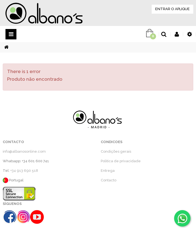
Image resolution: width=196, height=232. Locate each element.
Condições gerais (116, 151)
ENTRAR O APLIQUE (172, 9)
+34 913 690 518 (24, 171)
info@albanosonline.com (24, 151)
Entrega (108, 171)
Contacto (108, 180)
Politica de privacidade (121, 161)
